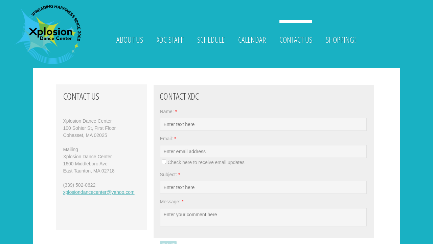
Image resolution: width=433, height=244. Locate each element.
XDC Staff (170, 39)
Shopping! (341, 39)
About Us (129, 39)
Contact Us (295, 39)
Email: (168, 138)
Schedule (211, 39)
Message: (172, 201)
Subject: (170, 174)
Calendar (252, 39)
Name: (168, 111)
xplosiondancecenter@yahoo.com (99, 192)
